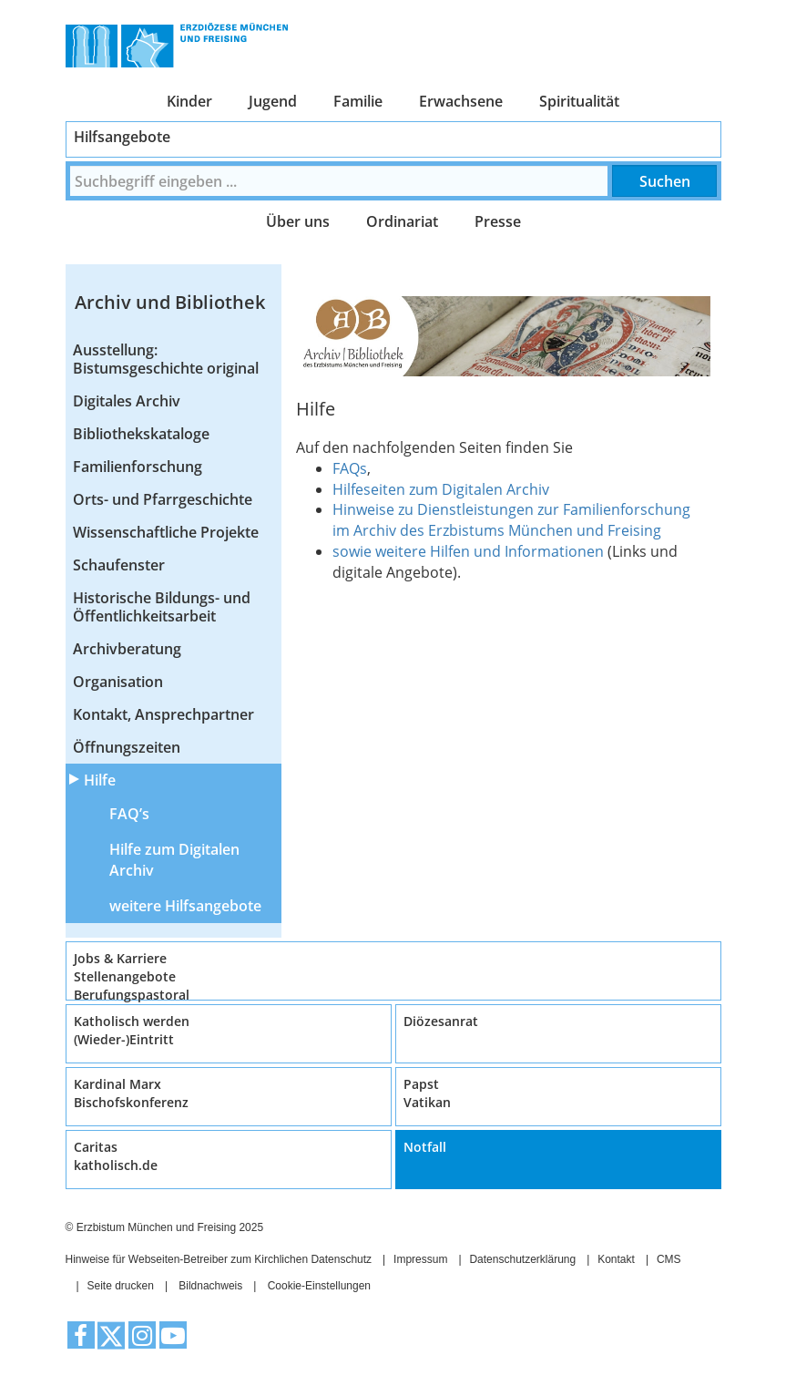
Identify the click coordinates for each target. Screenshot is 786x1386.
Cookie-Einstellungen (319, 1285)
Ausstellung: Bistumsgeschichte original (166, 359)
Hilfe (100, 780)
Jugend (273, 101)
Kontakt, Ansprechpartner (163, 714)
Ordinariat (402, 221)
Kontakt (616, 1259)
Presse (498, 221)
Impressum (420, 1259)
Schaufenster (119, 565)
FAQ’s (129, 814)
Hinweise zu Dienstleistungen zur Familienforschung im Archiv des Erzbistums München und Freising (511, 519)
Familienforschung (137, 467)
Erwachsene (461, 101)
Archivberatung (127, 649)
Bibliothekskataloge (141, 434)
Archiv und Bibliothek (170, 302)
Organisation (118, 682)
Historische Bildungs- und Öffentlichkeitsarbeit (161, 607)
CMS (669, 1259)
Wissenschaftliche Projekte (166, 532)
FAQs (349, 468)
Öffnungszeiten (126, 747)
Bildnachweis (210, 1285)
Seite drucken (120, 1285)
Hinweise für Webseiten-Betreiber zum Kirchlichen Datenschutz (219, 1259)
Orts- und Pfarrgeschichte (162, 499)
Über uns (298, 221)
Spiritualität (579, 101)
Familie (358, 101)
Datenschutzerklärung (522, 1259)
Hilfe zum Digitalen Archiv (174, 859)
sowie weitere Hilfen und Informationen (469, 551)
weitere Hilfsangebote (185, 906)
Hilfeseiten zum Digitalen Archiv (440, 489)
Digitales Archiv (126, 401)
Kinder (189, 101)
